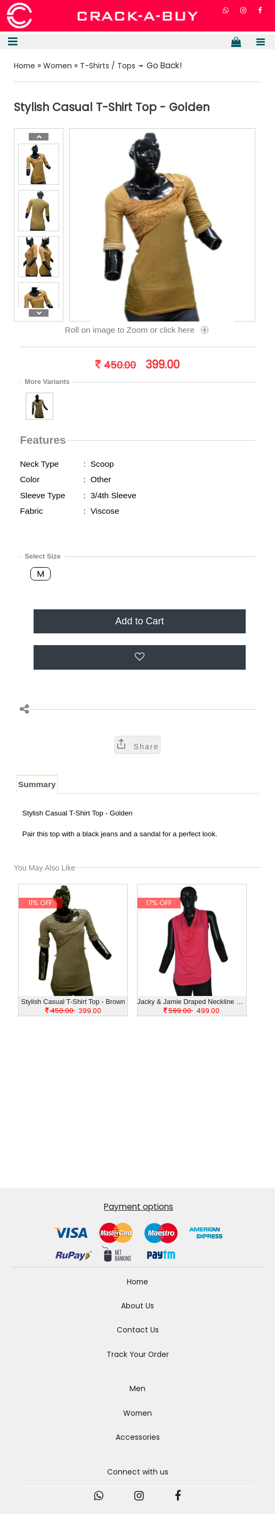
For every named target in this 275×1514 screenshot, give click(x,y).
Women (61, 68)
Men (137, 1396)
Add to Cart (139, 623)
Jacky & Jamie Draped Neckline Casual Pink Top (192, 1004)
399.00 (73, 1013)
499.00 (192, 1013)
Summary (37, 786)
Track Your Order (137, 1361)
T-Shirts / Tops (114, 68)
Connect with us (138, 1482)
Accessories (137, 1447)
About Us (137, 1310)
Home (26, 68)
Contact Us (137, 1336)
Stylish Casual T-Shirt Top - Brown (73, 1004)
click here (185, 333)
